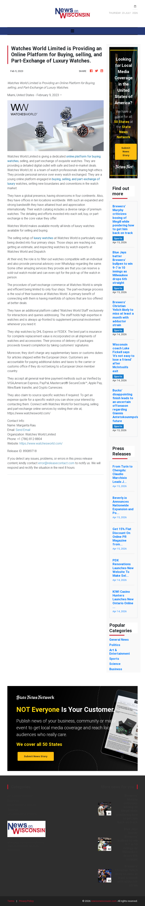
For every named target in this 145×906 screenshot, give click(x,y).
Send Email (23, 430)
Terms (10, 901)
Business (13, 800)
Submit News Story (125, 151)
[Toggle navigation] (72, 31)
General (12, 809)
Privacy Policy (26, 901)
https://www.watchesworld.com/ (40, 443)
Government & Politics (22, 814)
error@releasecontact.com (56, 463)
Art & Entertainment (20, 796)
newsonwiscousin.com (103, 901)
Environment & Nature (21, 805)
